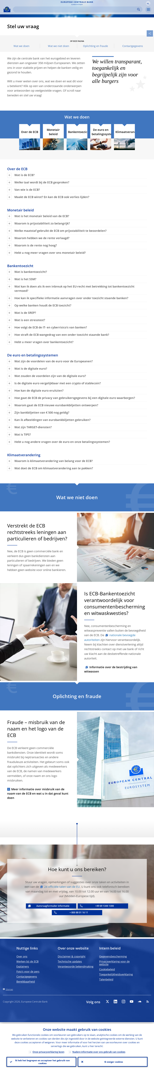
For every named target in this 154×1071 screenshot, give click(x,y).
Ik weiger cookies (112, 1061)
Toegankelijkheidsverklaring (116, 974)
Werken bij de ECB (27, 961)
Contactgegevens (132, 46)
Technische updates (70, 961)
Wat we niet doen (58, 46)
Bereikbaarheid (25, 981)
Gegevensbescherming (113, 956)
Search (138, 9)
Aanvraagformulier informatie (52, 905)
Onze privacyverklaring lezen (48, 1050)
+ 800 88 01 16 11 (79, 912)
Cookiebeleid (107, 969)
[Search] (75, 9)
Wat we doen (21, 46)
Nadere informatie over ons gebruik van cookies (98, 1050)
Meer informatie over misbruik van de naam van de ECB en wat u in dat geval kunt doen (37, 793)
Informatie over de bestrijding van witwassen (110, 669)
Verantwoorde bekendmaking (75, 966)
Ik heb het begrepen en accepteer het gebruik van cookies (41, 1061)
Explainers (22, 966)
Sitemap (9, 989)
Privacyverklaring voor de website (114, 963)
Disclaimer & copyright (71, 956)
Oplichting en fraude (95, 46)
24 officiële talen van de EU (62, 887)
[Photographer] (37, 148)
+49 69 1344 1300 (104, 905)
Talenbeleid (106, 979)
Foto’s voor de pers (27, 971)
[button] (148, 3)
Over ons (21, 956)
